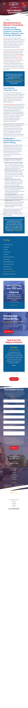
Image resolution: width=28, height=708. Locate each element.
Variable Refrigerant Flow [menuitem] (8, 261)
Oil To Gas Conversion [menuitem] (8, 269)
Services (14, 474)
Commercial (14, 479)
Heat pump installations (9, 104)
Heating (14, 472)
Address (5, 419)
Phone (4, 409)
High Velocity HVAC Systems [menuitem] (9, 274)
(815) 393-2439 (14, 463)
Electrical (14, 477)
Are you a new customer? (8, 425)
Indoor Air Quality (14, 475)
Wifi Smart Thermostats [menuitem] (8, 264)
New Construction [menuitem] (7, 266)
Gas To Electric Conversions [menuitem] (9, 271)
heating (5, 39)
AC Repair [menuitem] (5, 249)
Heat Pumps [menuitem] (6, 254)
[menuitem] (14, 501)
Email (4, 414)
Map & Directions (8, 487)
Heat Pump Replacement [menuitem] (8, 256)
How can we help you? (8, 430)
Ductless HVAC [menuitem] (6, 259)
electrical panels (19, 55)
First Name (5, 398)
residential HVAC (20, 49)
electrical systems (9, 51)
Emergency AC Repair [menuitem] (7, 244)
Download (15, 305)
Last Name (5, 403)
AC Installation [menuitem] (6, 247)
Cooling (14, 470)
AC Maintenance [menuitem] (6, 252)
